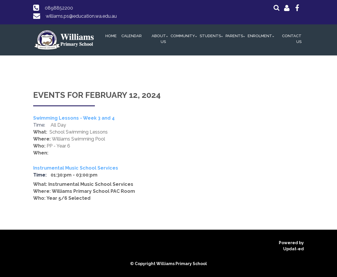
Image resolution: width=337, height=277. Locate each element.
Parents (234, 36)
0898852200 (59, 8)
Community (183, 36)
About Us (159, 39)
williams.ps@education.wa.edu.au (81, 16)
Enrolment (260, 36)
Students (210, 36)
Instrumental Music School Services (75, 168)
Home (111, 36)
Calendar (131, 36)
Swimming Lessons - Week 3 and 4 (74, 118)
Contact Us (291, 39)
